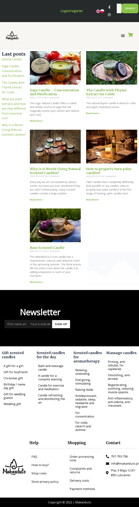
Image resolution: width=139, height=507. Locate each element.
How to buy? (40, 465)
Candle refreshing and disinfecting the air (51, 398)
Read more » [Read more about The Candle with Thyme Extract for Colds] (92, 116)
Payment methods (82, 489)
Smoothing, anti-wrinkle (119, 377)
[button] (123, 39)
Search (130, 8)
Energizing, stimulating (83, 381)
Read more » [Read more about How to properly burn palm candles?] (92, 203)
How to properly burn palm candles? (108, 174)
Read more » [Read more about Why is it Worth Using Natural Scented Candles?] (36, 203)
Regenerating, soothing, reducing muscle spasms (121, 388)
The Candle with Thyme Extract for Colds (13, 91)
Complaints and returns (81, 470)
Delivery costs (79, 480)
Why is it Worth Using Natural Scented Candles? (14, 133)
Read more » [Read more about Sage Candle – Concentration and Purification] (36, 124)
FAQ (34, 456)
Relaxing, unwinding (82, 372)
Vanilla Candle (12, 62)
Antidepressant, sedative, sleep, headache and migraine (86, 401)
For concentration (84, 414)
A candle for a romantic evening (50, 377)
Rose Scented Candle (47, 251)
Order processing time (82, 458)
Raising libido (84, 390)
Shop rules (39, 473)
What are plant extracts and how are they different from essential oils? (14, 112)
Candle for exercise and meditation (51, 387)
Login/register (71, 12)
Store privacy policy (45, 481)
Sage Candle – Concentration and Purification (13, 74)
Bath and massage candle (50, 368)
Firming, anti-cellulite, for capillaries (117, 365)
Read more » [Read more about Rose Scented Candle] (36, 285)
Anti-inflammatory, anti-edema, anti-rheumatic (120, 402)
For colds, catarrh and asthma (83, 426)
